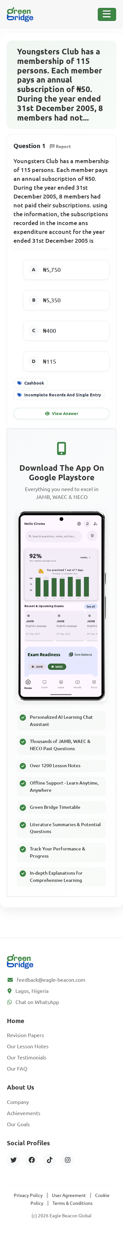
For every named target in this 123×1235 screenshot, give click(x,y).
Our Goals (18, 1124)
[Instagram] (67, 1160)
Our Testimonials (26, 1057)
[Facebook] (31, 1160)
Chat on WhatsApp (37, 1002)
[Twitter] (13, 1160)
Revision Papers (25, 1035)
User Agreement (69, 1195)
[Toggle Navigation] (107, 14)
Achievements (23, 1113)
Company (18, 1102)
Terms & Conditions (72, 1203)
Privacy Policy (28, 1195)
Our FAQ (17, 1069)
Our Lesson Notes (28, 1046)
